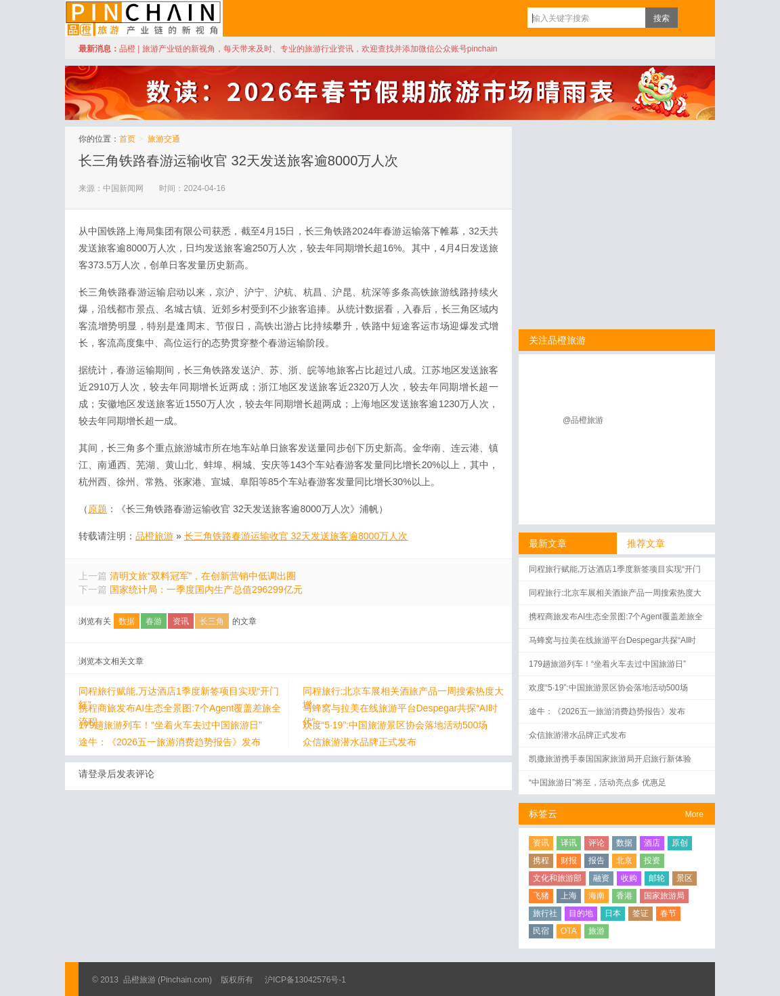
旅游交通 (164, 139)
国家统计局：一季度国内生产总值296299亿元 (206, 589)
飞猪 (541, 895)
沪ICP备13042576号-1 (305, 979)
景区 (684, 878)
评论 (596, 843)
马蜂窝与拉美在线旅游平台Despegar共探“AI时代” (400, 709)
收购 (629, 878)
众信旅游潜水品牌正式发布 (359, 741)
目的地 (581, 913)
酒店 (652, 843)
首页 (127, 139)
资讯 (181, 621)
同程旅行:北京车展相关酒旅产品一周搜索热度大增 (403, 692)
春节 (668, 913)
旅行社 (545, 913)
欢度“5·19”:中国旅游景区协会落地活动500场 (395, 725)
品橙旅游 (144, 18)
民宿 (541, 931)
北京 (624, 860)
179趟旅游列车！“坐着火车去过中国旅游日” (170, 725)
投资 (652, 860)
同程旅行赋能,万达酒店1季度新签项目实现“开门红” (179, 692)
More (694, 814)
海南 (596, 895)
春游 (154, 621)
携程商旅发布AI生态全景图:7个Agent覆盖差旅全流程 (180, 709)
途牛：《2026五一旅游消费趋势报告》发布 (170, 741)
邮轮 (657, 878)
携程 (541, 860)
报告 (596, 860)
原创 (680, 843)
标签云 (543, 813)
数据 (126, 621)
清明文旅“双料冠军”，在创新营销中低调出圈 (203, 575)
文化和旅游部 (557, 878)
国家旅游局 (664, 895)
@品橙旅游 (583, 420)
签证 (640, 913)
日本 (613, 913)
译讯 (569, 843)
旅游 (596, 931)
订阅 (691, 17)
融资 (601, 878)
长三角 (212, 621)
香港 (624, 895)
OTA (569, 931)
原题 (97, 508)
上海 (569, 895)
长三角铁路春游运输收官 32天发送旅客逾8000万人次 (238, 160)
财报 (569, 860)
